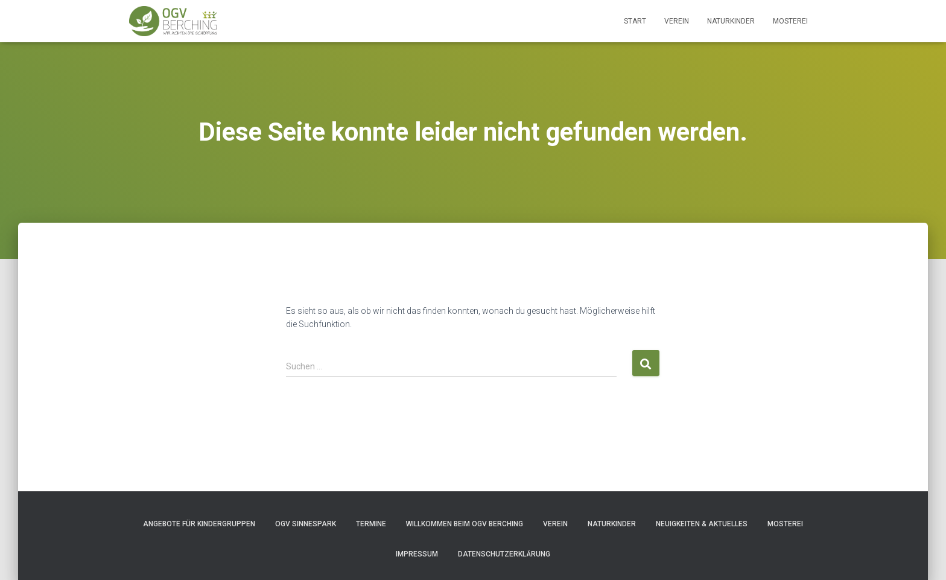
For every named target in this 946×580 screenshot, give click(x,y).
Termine (371, 524)
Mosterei (790, 21)
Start (635, 21)
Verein (676, 21)
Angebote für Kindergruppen (199, 524)
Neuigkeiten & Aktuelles (702, 524)
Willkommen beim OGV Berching (464, 524)
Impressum (417, 554)
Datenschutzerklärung (504, 554)
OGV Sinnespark (305, 524)
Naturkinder (731, 21)
